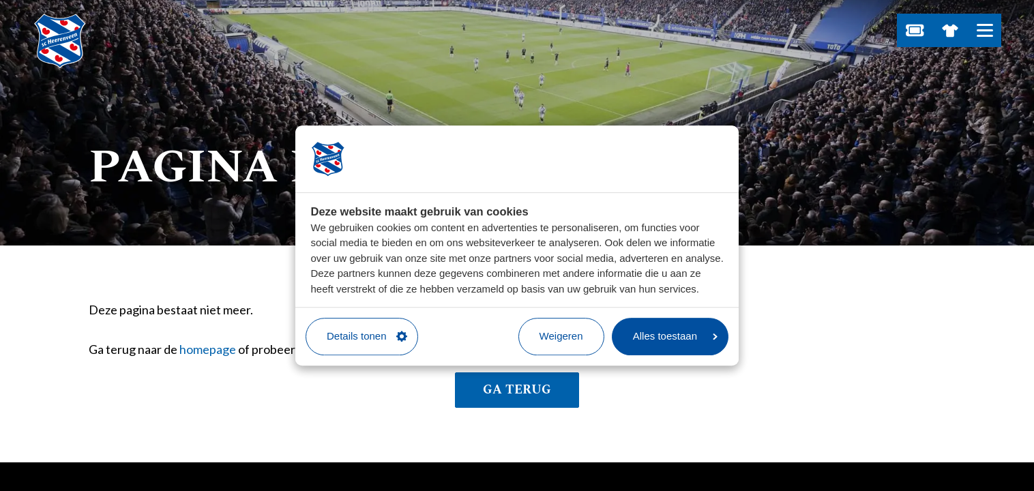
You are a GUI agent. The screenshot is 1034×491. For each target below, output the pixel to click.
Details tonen (367, 336)
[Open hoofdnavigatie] (984, 30)
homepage (207, 349)
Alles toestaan (675, 336)
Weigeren (561, 336)
